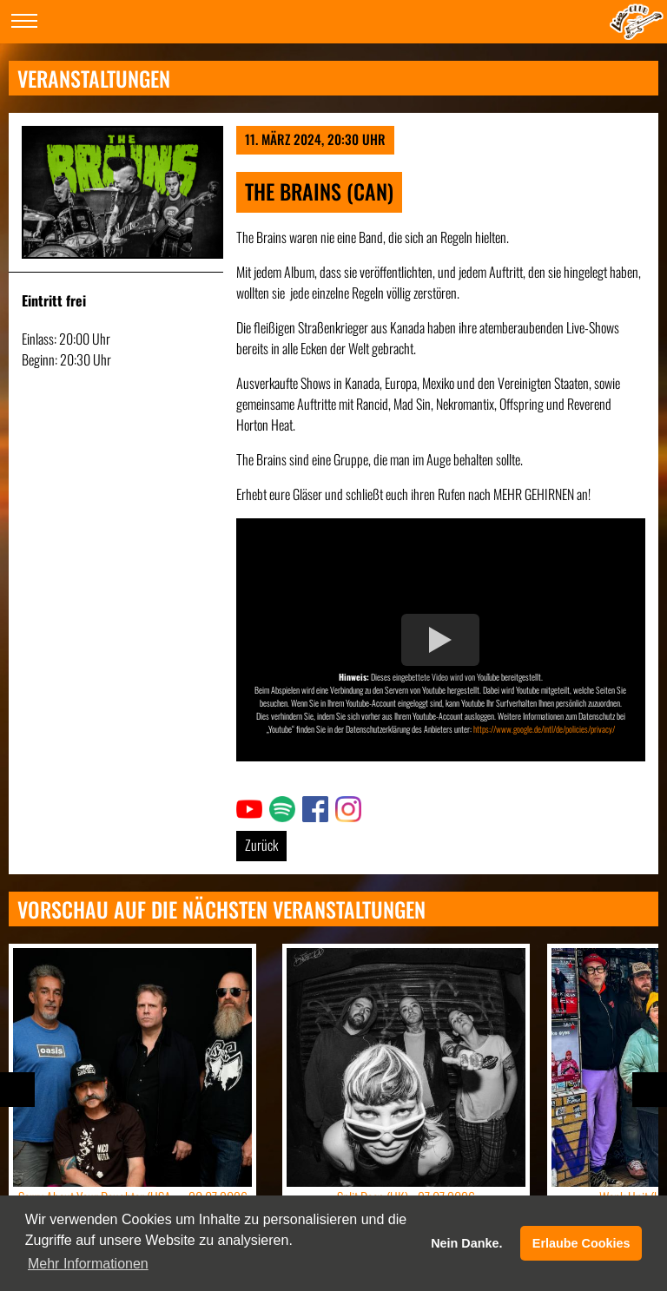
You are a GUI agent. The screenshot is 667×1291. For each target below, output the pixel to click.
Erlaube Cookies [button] (581, 1243)
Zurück (261, 844)
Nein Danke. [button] (466, 1243)
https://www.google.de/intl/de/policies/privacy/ (544, 728)
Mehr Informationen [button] (88, 1263)
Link (245, 806)
